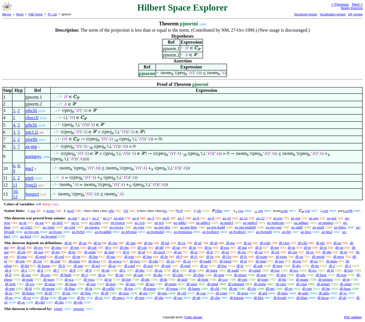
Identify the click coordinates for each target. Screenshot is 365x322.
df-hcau (323, 297)
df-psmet (323, 284)
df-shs (59, 302)
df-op (339, 247)
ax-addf (297, 227)
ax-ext (277, 218)
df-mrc (131, 284)
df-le (240, 266)
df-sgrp (191, 284)
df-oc (21, 302)
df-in (192, 247)
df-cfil (181, 293)
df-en (314, 261)
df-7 (56, 270)
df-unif (182, 279)
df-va (27, 297)
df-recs (135, 261)
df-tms (162, 293)
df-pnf (166, 266)
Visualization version (333, 14)
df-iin (56, 252)
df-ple (145, 279)
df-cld (214, 288)
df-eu (247, 243)
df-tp (323, 247)
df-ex (181, 243)
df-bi (68, 243)
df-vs (99, 297)
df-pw (274, 247)
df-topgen (325, 279)
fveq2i (31, 185)
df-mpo (338, 256)
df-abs (158, 275)
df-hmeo (28, 293)
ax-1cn (140, 222)
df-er (243, 261)
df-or (97, 243)
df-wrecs (114, 261)
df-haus (345, 288)
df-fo (210, 256)
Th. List (52, 14)
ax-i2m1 (27, 227)
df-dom (331, 261)
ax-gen (119, 218)
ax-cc (75, 222)
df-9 (88, 270)
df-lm (326, 288)
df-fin (25, 266)
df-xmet (346, 284)
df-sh (342, 297)
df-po (178, 252)
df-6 (40, 270)
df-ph (196, 297)
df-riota (281, 256)
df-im (119, 275)
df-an (82, 243)
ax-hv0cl (78, 232)
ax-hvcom (31, 232)
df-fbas (69, 288)
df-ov (299, 256)
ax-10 (226, 218)
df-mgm (171, 284)
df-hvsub (279, 297)
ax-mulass (325, 222)
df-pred (40, 256)
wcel (70, 210)
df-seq (26, 275)
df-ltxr (222, 266)
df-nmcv (118, 297)
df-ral (21, 247)
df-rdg (153, 261)
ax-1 (85, 218)
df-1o (171, 261)
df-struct (240, 275)
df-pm (279, 261)
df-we (242, 252)
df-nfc (320, 243)
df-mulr (27, 279)
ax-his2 (326, 232)
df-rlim (198, 275)
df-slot (281, 275)
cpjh (349, 210)
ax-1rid (69, 227)
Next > (357, 4)
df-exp (45, 275)
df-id (141, 252)
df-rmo (56, 247)
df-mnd (212, 284)
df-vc (343, 293)
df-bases (194, 288)
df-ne (337, 243)
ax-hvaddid (103, 232)
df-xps (91, 284)
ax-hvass (55, 232)
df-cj (84, 275)
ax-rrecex (116, 227)
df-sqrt (138, 275)
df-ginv (282, 293)
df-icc (312, 270)
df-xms (124, 293)
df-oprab (318, 256)
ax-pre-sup (274, 227)
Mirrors (6, 14)
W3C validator (353, 317)
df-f (179, 256)
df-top (128, 288)
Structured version (305, 14)
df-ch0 (40, 302)
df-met (10, 288)
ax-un (39, 222)
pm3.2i (31, 132)
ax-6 (166, 218)
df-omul (226, 261)
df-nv (9, 297)
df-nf (197, 243)
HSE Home (36, 14)
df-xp (259, 252)
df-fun (147, 256)
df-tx (8, 293)
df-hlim (301, 297)
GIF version (355, 14)
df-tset (126, 279)
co (165, 210)
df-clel (302, 243)
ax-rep (295, 218)
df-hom (202, 279)
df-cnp (307, 288)
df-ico (293, 270)
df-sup (78, 266)
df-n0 (106, 270)
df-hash (65, 275)
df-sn (291, 247)
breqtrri (32, 194)
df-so (194, 252)
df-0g (282, 279)
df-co (310, 252)
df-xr (204, 266)
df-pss (224, 247)
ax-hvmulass (183, 232)
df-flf (104, 293)
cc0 (180, 210)
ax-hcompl (49, 236)
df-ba (44, 297)
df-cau (201, 293)
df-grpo (242, 293)
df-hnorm (237, 297)
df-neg (277, 266)
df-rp (192, 270)
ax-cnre (138, 227)
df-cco (223, 279)
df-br (72, 252)
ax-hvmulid (155, 232)
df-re (101, 275)
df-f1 (194, 256)
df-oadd (205, 261)
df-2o (187, 261)
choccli (31, 117)
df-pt (346, 279)
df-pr (307, 247)
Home (20, 14)
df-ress (341, 275)
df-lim (93, 256)
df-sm (62, 297)
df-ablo (324, 293)
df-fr (209, 252)
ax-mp (31, 146)
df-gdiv (303, 293)
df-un (176, 247)
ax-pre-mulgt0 (245, 227)
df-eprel (159, 252)
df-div (296, 266)
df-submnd (236, 284)
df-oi (111, 266)
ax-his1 (306, 232)
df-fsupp (43, 266)
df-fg (88, 288)
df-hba (258, 297)
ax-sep (314, 218)
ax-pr (23, 222)
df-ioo (275, 270)
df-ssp (177, 297)
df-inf (96, 266)
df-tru (148, 243)
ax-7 (181, 218)
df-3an (130, 243)
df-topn (262, 279)
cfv (126, 210)
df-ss (208, 247)
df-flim (85, 293)
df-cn (288, 288)
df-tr (126, 252)
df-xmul (255, 270)
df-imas (70, 284)
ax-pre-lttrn (188, 227)
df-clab (265, 243)
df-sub (258, 266)
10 (15, 191)
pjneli (58, 309)
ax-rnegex (92, 227)
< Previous (340, 4)
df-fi (61, 266)
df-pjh (78, 302)
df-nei (270, 288)
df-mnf (185, 266)
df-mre (110, 284)
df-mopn (48, 288)
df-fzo (348, 270)
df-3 (348, 266)
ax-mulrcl (250, 222)
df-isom (261, 256)
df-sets (261, 275)
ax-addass (301, 222)
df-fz (330, 270)
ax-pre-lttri (162, 227)
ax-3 (106, 218)
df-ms (143, 293)
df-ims (140, 297)
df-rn (343, 252)
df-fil (48, 293)
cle (199, 210)
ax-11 (244, 218)
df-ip (107, 279)
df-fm (66, 293)
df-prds (10, 284)
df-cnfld (108, 288)
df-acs (150, 284)
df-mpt (109, 252)
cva (240, 210)
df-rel (275, 252)
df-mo (230, 243)
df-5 (24, 270)
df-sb (214, 243)
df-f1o (227, 256)
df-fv (243, 256)
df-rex (38, 247)
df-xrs (30, 284)
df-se (225, 252)
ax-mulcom (275, 222)
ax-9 (211, 218)
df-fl (8, 275)
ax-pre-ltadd (216, 227)
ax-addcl (180, 222)
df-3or (112, 243)
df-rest (242, 279)
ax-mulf (318, 227)
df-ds (163, 279)
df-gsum (302, 279)
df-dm (326, 252)
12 (15, 196)
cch (307, 210)
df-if (258, 247)
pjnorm (78, 309)
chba (218, 210)
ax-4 (135, 218)
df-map (261, 261)
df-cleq (284, 243)
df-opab (90, 252)
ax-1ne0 (48, 227)
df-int (21, 252)
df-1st (37, 261)
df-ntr (233, 288)
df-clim (177, 275)
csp (260, 210)
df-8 (72, 270)
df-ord (59, 256)
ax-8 (196, 218)
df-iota (129, 256)
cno (285, 210)
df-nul (242, 247)
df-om (20, 261)
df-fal (165, 243)
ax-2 (95, 218)
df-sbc (124, 247)
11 (15, 185)
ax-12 (260, 218)
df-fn (164, 256)
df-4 (8, 270)
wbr (111, 210)
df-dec (140, 270)
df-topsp (172, 288)
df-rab (92, 247)
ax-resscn (118, 222)
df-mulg (260, 284)
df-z (122, 270)
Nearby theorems (352, 8)
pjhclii (31, 110)
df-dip (159, 297)
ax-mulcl (226, 222)
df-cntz (281, 284)
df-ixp (296, 261)
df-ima (22, 256)
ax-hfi (286, 232)
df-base (321, 275)
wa (33, 210)
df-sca (69, 279)
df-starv (48, 279)
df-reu (74, 247)
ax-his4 (25, 236)
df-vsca (89, 279)
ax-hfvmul (129, 232)
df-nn (315, 266)
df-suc (111, 256)
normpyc (33, 156)
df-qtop (49, 284)
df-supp (74, 261)
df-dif (159, 247)
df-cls (252, 288)
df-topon (149, 288)
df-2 (332, 266)
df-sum (219, 275)
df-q (176, 270)
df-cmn (301, 284)
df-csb (142, 247)
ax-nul (331, 218)
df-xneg (211, 270)
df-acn (148, 266)
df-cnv (292, 252)
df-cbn (215, 297)
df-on (76, 256)
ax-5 (150, 218)
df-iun (38, 252)
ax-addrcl (203, 222)
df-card (129, 266)
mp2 (29, 168)
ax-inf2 (57, 222)
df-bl (28, 288)
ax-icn (159, 222)
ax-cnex (95, 222)
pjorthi (31, 139)
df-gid (262, 293)
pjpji (29, 177)
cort (325, 210)
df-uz (158, 270)
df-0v (81, 297)
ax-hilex (340, 227)
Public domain (193, 317)
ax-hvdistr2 (237, 232)
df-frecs (94, 261)
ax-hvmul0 (264, 232)
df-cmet (221, 293)
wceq (50, 210)
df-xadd (233, 270)
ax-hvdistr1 (210, 232)
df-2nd (55, 261)
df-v (108, 247)
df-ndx (301, 275)
